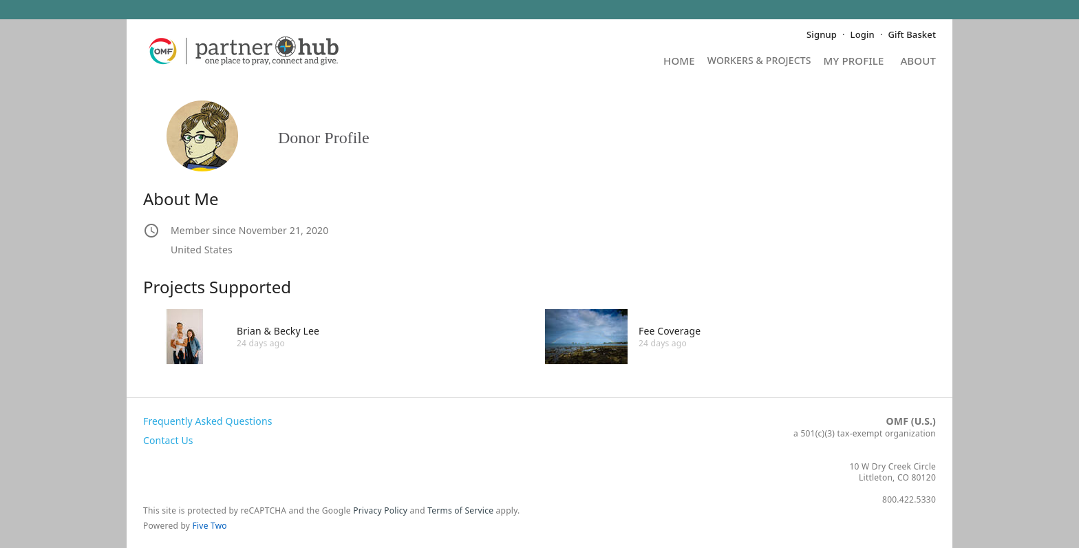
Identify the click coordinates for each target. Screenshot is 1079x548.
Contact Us (168, 440)
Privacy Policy (380, 510)
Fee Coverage (670, 330)
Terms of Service (460, 510)
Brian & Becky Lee (278, 330)
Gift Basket (912, 34)
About (918, 61)
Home (679, 61)
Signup (821, 34)
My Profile (854, 61)
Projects (759, 65)
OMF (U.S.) (911, 421)
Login (863, 34)
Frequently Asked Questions (208, 421)
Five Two (210, 525)
